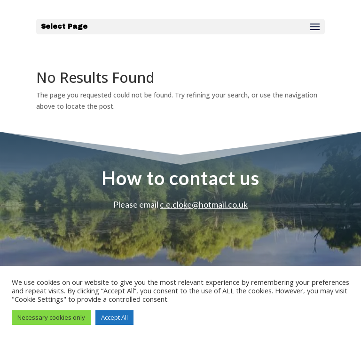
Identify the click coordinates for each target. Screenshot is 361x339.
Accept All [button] (114, 317)
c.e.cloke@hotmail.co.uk (204, 204)
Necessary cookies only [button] (51, 317)
